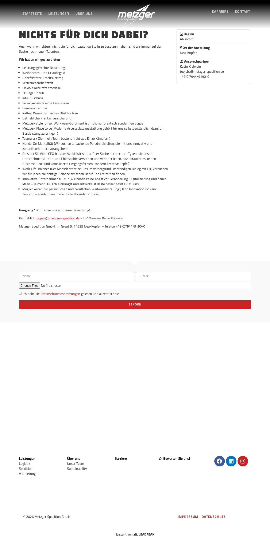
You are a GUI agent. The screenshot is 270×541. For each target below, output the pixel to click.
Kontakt (242, 11)
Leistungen (58, 13)
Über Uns (84, 13)
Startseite (32, 13)
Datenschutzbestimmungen (60, 293)
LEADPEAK (144, 534)
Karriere (220, 11)
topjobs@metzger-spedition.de (58, 218)
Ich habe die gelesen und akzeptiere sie (71, 293)
